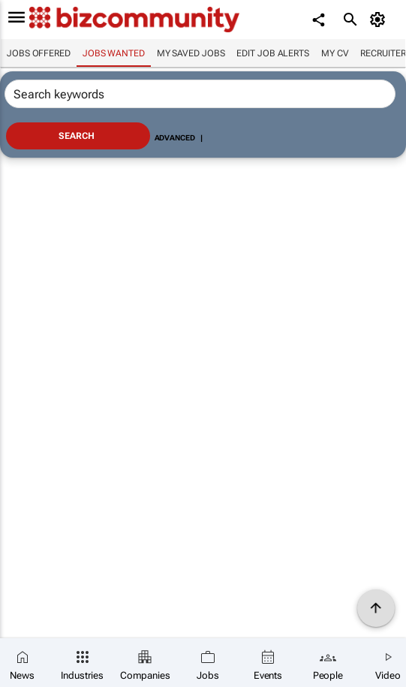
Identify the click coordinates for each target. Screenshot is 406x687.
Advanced (175, 138)
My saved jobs (191, 53)
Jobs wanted (114, 53)
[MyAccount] (380, 19)
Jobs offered (39, 53)
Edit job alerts (272, 53)
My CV (335, 53)
